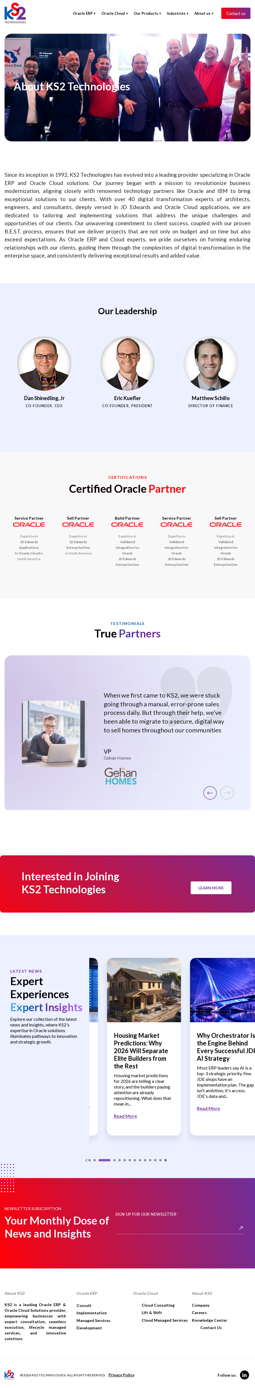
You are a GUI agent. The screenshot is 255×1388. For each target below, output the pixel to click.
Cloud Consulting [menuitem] (158, 1300)
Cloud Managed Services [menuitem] (165, 1315)
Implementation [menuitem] (91, 1308)
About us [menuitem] (202, 13)
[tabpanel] (130, 1047)
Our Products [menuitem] (146, 13)
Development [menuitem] (89, 1323)
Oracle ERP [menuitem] (83, 13)
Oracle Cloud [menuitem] (113, 13)
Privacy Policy (121, 1370)
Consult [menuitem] (84, 1300)
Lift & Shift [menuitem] (152, 1307)
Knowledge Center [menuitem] (209, 1315)
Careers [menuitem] (199, 1307)
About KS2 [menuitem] (202, 1288)
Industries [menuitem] (176, 13)
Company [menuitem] (200, 1300)
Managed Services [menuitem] (93, 1315)
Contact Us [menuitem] (211, 1322)
